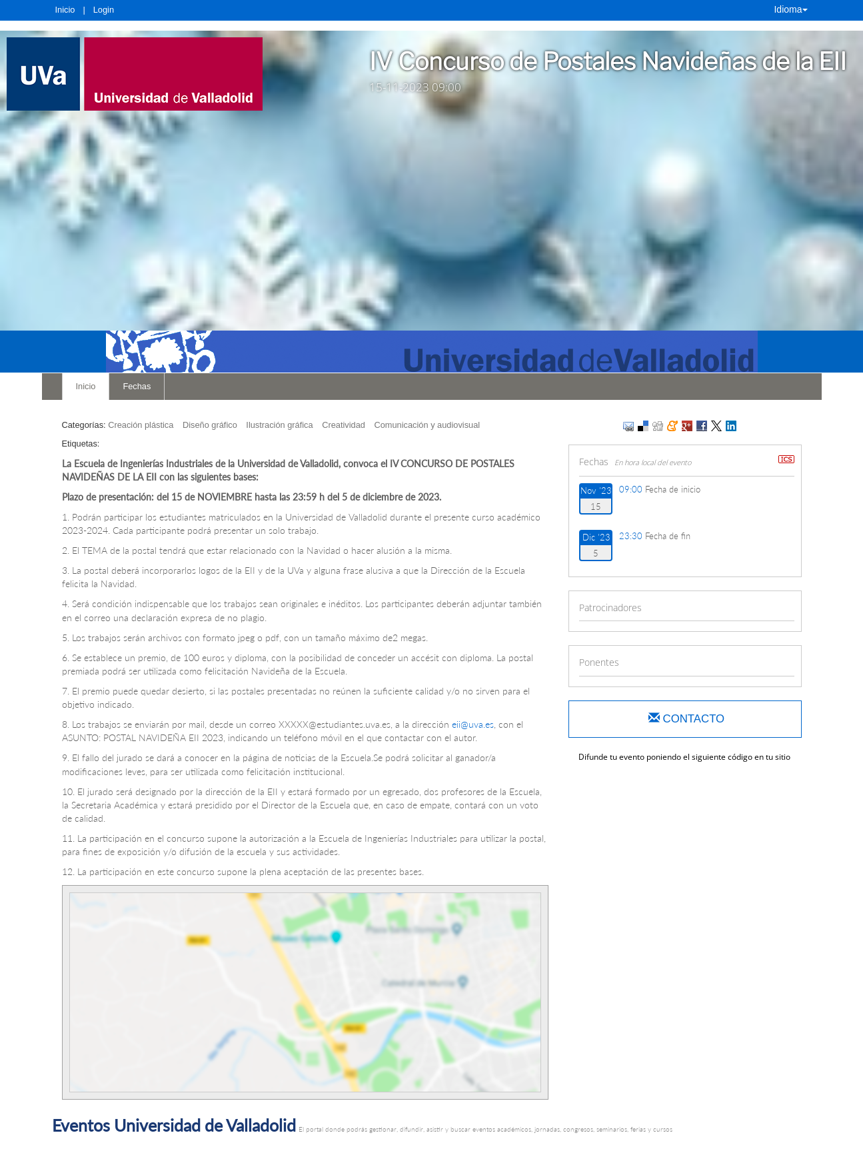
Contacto (686, 718)
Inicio (65, 10)
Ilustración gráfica (279, 425)
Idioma (790, 9)
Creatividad (343, 425)
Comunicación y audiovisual (427, 425)
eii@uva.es (473, 724)
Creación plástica (140, 425)
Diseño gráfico (210, 425)
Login (103, 10)
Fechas (137, 386)
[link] (137, 74)
